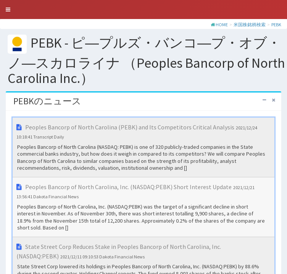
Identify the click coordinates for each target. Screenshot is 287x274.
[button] (8, 9)
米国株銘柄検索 (250, 24)
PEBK (276, 24)
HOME (222, 24)
